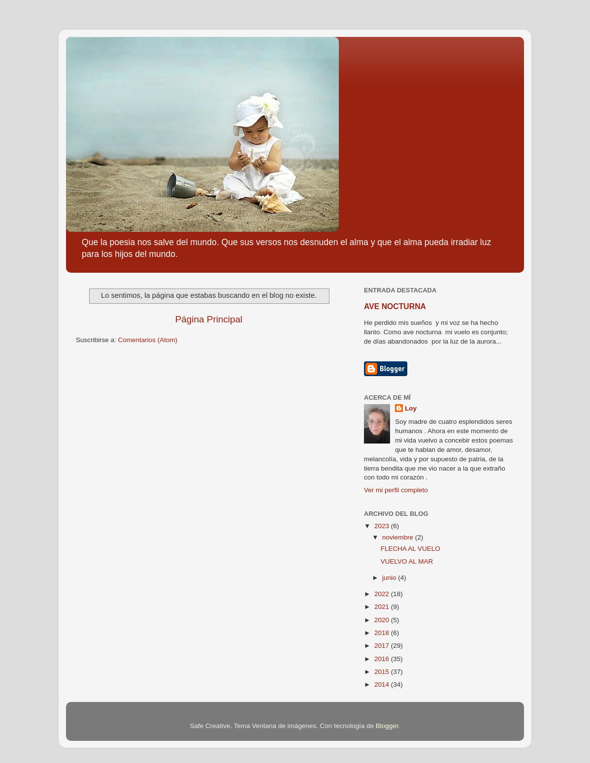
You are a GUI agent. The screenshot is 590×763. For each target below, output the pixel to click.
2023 (382, 526)
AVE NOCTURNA (395, 306)
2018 (382, 632)
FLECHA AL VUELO (410, 548)
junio (390, 577)
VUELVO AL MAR (407, 561)
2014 (382, 684)
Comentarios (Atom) (148, 340)
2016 (382, 659)
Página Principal (209, 319)
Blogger (387, 726)
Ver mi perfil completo (396, 490)
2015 (382, 671)
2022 (382, 594)
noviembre (398, 537)
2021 (382, 606)
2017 (382, 645)
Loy (411, 408)
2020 (382, 620)
